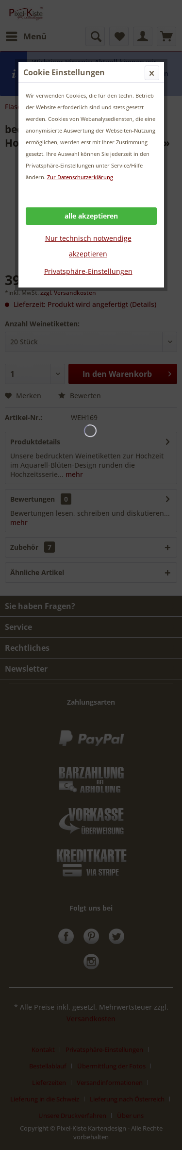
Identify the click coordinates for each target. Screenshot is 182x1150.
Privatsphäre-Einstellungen (88, 271)
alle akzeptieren (91, 215)
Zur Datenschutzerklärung (80, 177)
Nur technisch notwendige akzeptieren (88, 246)
